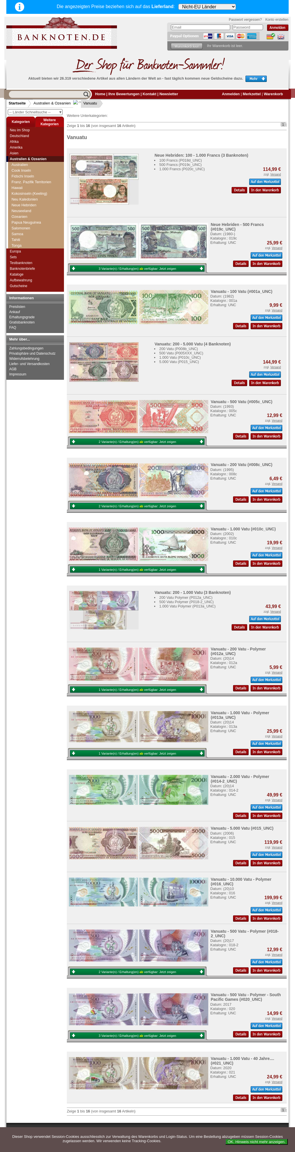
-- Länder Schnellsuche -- (35, 112)
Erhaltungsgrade (22, 317)
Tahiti (16, 234)
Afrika (14, 142)
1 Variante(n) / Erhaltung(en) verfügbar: (137, 569)
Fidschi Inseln (23, 170)
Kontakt (149, 94)
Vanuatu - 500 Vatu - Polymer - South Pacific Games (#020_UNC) (246, 997)
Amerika (16, 147)
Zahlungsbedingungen (26, 348)
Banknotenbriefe (22, 269)
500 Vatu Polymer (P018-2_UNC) (186, 602)
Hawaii (17, 182)
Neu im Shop (20, 130)
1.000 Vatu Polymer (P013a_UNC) (187, 606)
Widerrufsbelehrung (24, 359)
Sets (13, 257)
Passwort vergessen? (245, 20)
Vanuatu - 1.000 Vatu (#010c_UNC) (243, 529)
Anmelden (231, 94)
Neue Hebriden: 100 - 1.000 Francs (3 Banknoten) (201, 155)
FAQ (12, 328)
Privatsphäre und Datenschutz (32, 353)
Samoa (17, 228)
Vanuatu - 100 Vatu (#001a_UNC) (241, 291)
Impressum (17, 374)
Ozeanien (19, 211)
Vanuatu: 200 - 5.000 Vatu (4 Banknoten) (192, 344)
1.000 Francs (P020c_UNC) (182, 169)
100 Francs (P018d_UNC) (180, 160)
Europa (15, 251)
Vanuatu (85, 103)
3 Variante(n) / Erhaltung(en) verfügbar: (137, 268)
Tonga (17, 239)
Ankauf (14, 312)
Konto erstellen (276, 20)
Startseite (17, 103)
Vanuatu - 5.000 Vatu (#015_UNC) (242, 828)
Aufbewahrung (21, 280)
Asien (14, 153)
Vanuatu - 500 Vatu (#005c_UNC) (241, 401)
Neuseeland (21, 205)
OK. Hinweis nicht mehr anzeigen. (256, 1142)
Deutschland (19, 136)
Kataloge (16, 274)
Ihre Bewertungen (123, 94)
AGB (12, 369)
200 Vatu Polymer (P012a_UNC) (186, 597)
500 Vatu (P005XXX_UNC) (181, 353)
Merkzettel (252, 94)
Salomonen (21, 222)
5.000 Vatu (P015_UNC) (179, 362)
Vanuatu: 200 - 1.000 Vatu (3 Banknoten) (192, 592)
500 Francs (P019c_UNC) (180, 164)
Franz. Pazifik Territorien (31, 176)
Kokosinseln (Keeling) (29, 188)
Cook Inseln (21, 164)
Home (100, 94)
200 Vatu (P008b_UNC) (178, 349)
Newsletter (168, 94)
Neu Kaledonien (25, 193)
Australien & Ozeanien (52, 103)
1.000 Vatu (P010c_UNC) (180, 357)
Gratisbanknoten (22, 322)
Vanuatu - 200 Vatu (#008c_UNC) (241, 464)
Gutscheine (18, 286)
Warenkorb (273, 94)
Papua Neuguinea (26, 216)
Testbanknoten (21, 263)
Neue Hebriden (24, 199)
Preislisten (17, 307)
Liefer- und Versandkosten (29, 364)
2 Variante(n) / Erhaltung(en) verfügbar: (137, 442)
